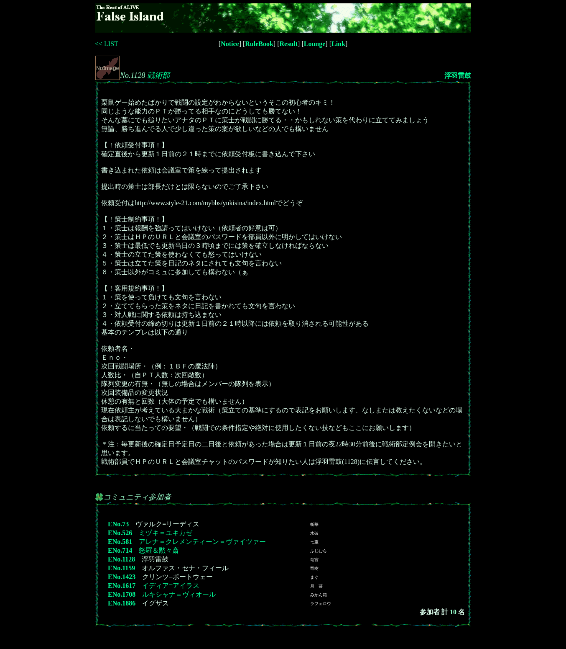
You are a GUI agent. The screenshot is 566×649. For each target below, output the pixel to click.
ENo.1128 (121, 559)
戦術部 (158, 75)
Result (289, 43)
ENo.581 (120, 541)
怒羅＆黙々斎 (159, 550)
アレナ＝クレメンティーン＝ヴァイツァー (202, 541)
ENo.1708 (121, 594)
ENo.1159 (121, 568)
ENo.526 (120, 532)
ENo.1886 (121, 603)
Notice (230, 43)
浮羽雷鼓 (457, 75)
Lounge (315, 43)
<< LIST (106, 43)
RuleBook (259, 43)
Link (338, 43)
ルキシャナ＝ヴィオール (179, 594)
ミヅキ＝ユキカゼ (165, 532)
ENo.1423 (121, 576)
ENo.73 (118, 524)
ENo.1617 (121, 585)
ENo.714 (120, 550)
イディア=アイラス (170, 585)
